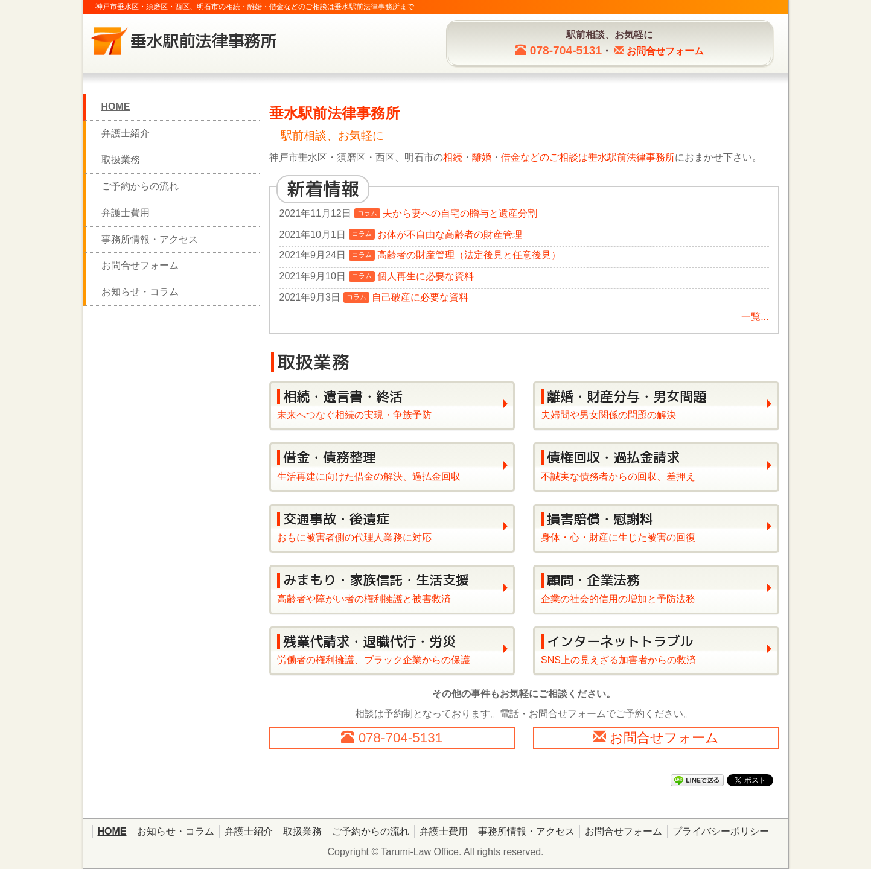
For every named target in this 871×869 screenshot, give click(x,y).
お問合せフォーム (140, 265)
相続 (452, 157)
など (530, 157)
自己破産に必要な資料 (420, 297)
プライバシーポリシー (720, 831)
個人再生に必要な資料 (425, 276)
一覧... (754, 316)
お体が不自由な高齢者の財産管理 (449, 234)
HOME (115, 106)
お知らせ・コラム (140, 292)
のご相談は (564, 157)
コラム (367, 213)
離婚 (481, 157)
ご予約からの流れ (140, 186)
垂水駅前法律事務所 (631, 157)
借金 (510, 157)
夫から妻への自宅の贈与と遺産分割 (460, 213)
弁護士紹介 (125, 133)
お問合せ (665, 51)
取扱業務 (120, 159)
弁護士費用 (125, 213)
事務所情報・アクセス (149, 239)
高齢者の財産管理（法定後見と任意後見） (469, 255)
